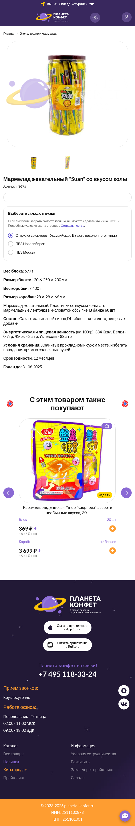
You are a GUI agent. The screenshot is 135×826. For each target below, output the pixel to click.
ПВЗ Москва (21, 252)
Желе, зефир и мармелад (38, 33)
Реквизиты (80, 761)
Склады (78, 777)
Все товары (13, 753)
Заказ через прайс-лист (92, 769)
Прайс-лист (14, 777)
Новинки (11, 761)
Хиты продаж (15, 769)
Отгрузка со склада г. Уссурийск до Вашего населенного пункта (62, 235)
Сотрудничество (72, 225)
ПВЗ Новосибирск (26, 244)
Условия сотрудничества (93, 753)
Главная (9, 33)
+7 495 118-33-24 (67, 674)
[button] (126, 492)
